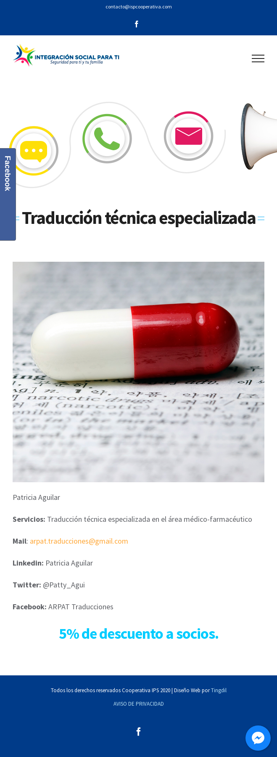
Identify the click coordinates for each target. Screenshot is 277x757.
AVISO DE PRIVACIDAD (138, 703)
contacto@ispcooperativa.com (139, 6)
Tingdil (219, 690)
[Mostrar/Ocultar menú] (258, 58)
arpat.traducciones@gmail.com (79, 541)
